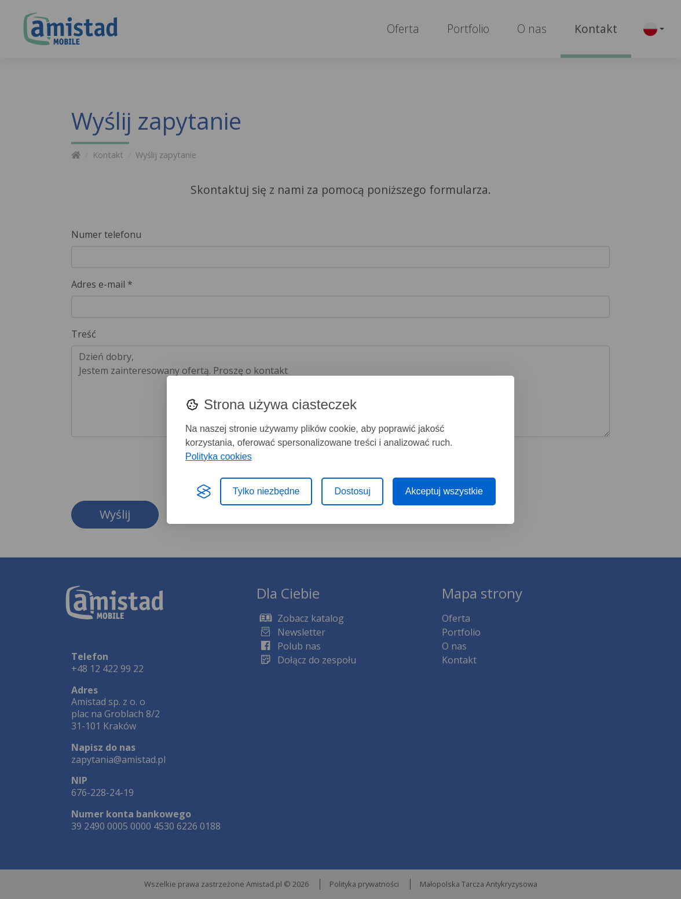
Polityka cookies (218, 456)
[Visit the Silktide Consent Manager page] (204, 491)
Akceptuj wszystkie (444, 491)
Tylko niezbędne (266, 491)
